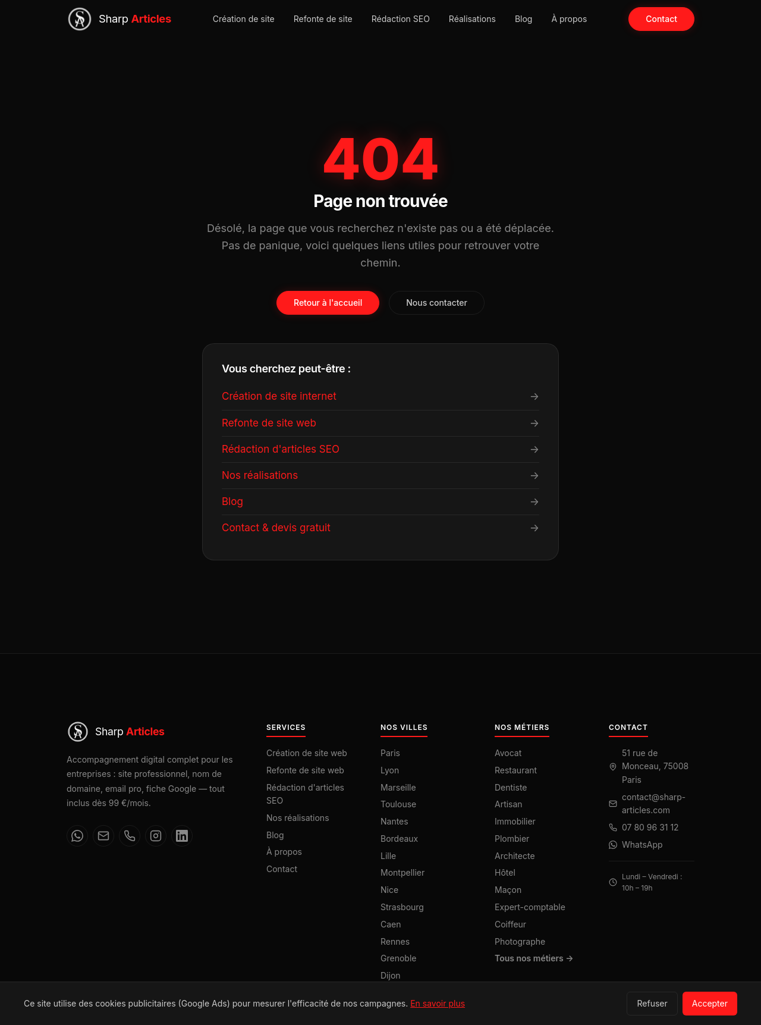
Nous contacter (436, 302)
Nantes (394, 821)
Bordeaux (399, 838)
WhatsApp (642, 844)
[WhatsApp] (77, 836)
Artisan (509, 804)
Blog (524, 19)
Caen (390, 924)
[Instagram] (155, 836)
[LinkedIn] (182, 836)
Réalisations (472, 19)
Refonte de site (323, 19)
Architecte (515, 856)
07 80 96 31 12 (650, 827)
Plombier (512, 838)
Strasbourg (402, 907)
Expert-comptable (530, 907)
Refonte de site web (305, 770)
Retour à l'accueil (328, 302)
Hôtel (505, 872)
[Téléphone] (129, 836)
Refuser (652, 1003)
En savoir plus (437, 1003)
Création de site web (306, 753)
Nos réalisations (297, 818)
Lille (388, 856)
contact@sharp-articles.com (653, 803)
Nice (389, 890)
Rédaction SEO (401, 19)
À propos (569, 19)
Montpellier (402, 872)
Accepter (710, 1003)
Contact (661, 19)
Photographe (520, 941)
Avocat (508, 753)
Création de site (244, 19)
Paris (390, 753)
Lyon (389, 770)
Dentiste (511, 787)
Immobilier (515, 821)
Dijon (390, 975)
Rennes (395, 941)
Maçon (508, 890)
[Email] (103, 836)
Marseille (398, 787)
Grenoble (398, 958)
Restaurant (516, 770)
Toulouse (398, 804)
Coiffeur (510, 924)
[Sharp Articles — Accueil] (119, 19)
